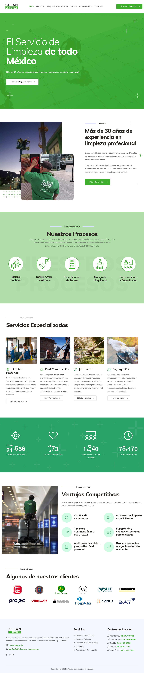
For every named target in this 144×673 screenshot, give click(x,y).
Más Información (96, 182)
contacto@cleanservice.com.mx (23, 649)
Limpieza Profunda (82, 639)
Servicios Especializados (81, 6)
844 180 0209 (123, 643)
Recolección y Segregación (85, 650)
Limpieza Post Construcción (86, 643)
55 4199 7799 (123, 646)
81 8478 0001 (127, 635)
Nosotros (40, 6)
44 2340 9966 (129, 639)
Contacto (99, 6)
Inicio (31, 6)
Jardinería (78, 646)
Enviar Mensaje (128, 6)
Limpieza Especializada (57, 6)
